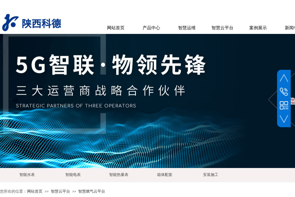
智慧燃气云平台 (91, 191)
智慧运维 (187, 27)
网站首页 (34, 191)
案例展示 (258, 27)
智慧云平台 (60, 191)
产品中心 (151, 27)
